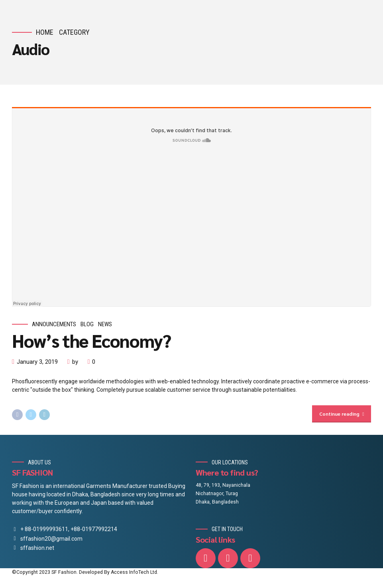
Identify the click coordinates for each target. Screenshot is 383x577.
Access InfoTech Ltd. (134, 572)
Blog (87, 324)
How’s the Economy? (91, 340)
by (75, 361)
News (105, 324)
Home (44, 32)
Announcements (54, 324)
